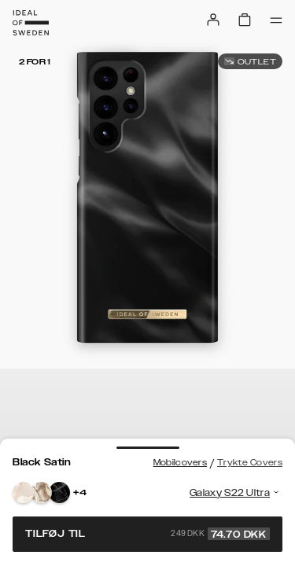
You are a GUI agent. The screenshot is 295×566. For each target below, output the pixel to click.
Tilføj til (147, 533)
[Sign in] (213, 19)
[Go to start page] (31, 22)
